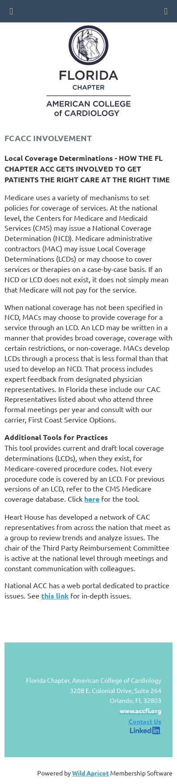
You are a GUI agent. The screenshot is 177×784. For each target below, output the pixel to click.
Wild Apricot (90, 773)
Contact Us (145, 721)
